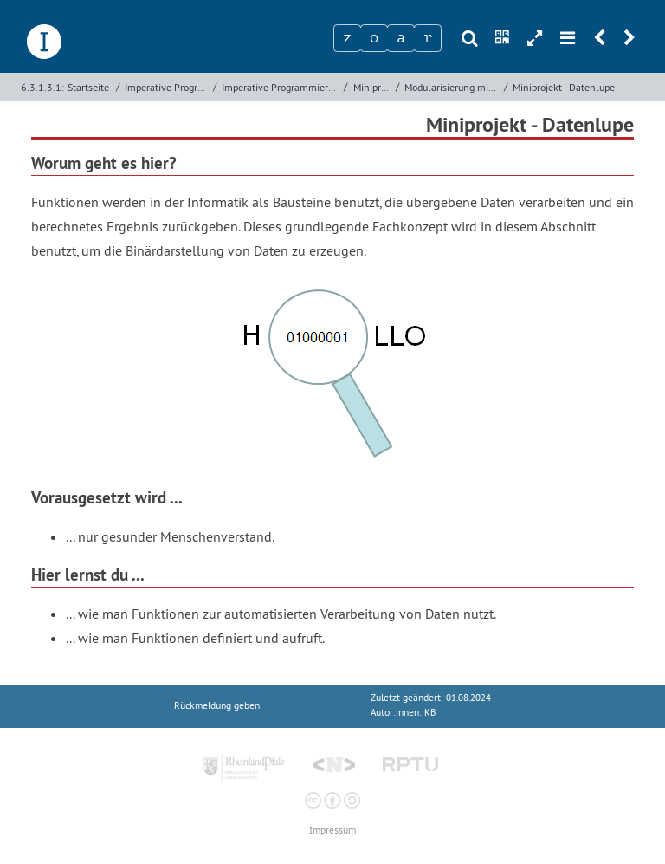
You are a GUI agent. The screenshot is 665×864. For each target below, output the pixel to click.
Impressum (332, 830)
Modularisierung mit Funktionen (452, 87)
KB (430, 712)
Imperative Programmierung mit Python (281, 87)
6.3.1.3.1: (42, 87)
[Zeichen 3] (401, 38)
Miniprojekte (372, 87)
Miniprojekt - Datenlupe (564, 87)
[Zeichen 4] (428, 38)
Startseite (88, 87)
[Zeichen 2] (374, 38)
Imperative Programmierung (167, 87)
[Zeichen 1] (347, 38)
